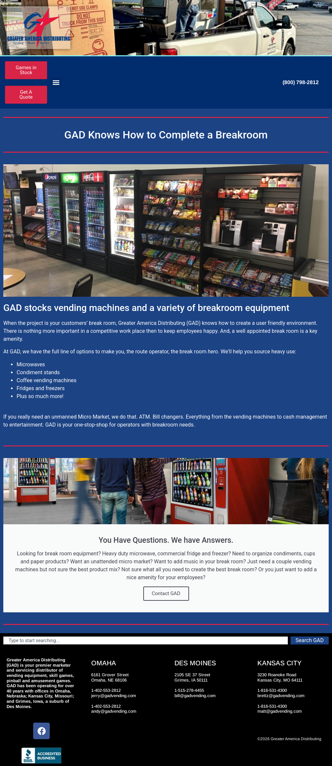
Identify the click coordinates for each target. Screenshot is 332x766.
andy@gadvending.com (113, 711)
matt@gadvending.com (279, 711)
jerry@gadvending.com (113, 695)
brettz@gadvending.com (280, 695)
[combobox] (145, 640)
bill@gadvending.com (195, 695)
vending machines (254, 417)
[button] (55, 82)
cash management (305, 417)
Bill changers (168, 417)
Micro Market (93, 417)
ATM (144, 417)
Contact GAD (166, 593)
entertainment (25, 425)
